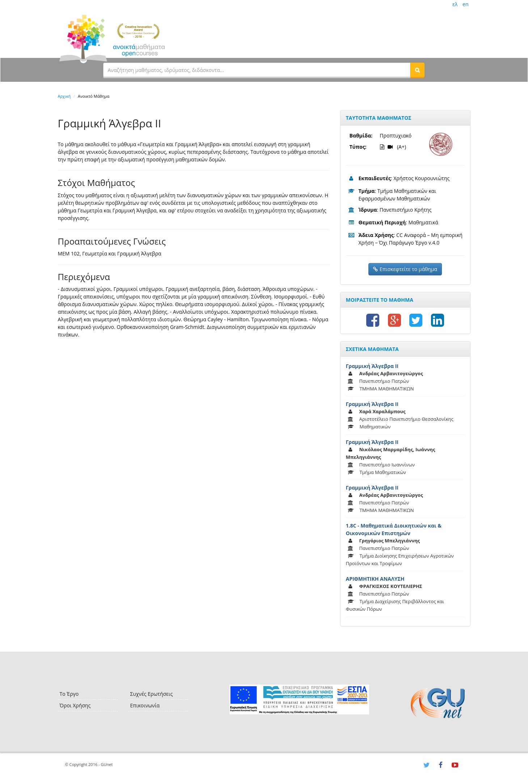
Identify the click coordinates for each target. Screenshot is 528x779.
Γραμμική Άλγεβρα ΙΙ (372, 366)
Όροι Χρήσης (75, 705)
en (465, 4)
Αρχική (64, 96)
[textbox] (257, 70)
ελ (454, 4)
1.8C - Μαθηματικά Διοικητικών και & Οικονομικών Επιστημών (394, 529)
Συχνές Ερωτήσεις (151, 693)
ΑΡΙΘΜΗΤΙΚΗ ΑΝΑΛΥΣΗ (375, 578)
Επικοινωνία (145, 705)
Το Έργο (69, 693)
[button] (417, 70)
